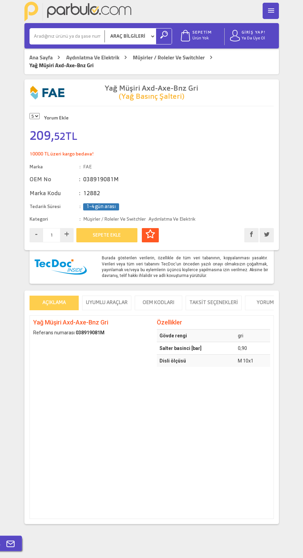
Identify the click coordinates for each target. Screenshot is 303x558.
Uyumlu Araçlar (107, 302)
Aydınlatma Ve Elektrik (92, 57)
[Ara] (67, 36)
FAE (87, 167)
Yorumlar (270, 302)
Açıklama (54, 302)
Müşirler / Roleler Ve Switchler (169, 57)
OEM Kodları (158, 302)
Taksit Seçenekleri (213, 302)
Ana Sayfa (41, 57)
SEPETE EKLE (107, 235)
